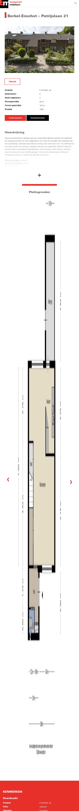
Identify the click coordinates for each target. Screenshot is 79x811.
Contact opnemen (15, 118)
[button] (75, 4)
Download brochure (38, 118)
